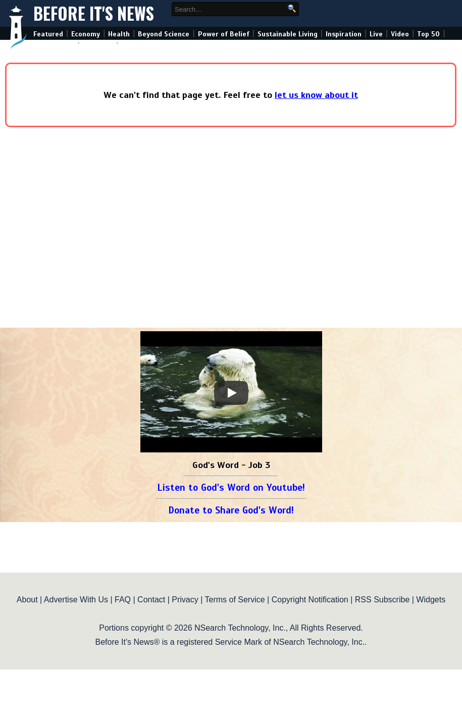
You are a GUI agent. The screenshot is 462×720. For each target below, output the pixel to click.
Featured (48, 34)
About (27, 599)
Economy (85, 34)
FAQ (123, 599)
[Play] (231, 393)
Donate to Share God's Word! (231, 510)
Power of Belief (223, 34)
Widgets (430, 599)
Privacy (185, 599)
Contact (151, 599)
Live (376, 34)
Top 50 (428, 34)
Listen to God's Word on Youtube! (231, 487)
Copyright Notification (310, 599)
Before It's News (93, 13)
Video (400, 34)
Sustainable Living (288, 34)
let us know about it (316, 94)
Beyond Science (163, 34)
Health (119, 34)
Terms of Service (234, 599)
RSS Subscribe (382, 599)
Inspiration (344, 34)
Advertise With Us (76, 599)
